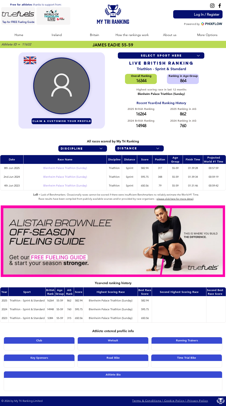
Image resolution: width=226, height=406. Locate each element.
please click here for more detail (175, 198)
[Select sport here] (161, 55)
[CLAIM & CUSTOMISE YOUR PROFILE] (62, 121)
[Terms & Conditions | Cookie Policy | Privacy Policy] (170, 401)
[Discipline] (82, 148)
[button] (56, 35)
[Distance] (139, 148)
